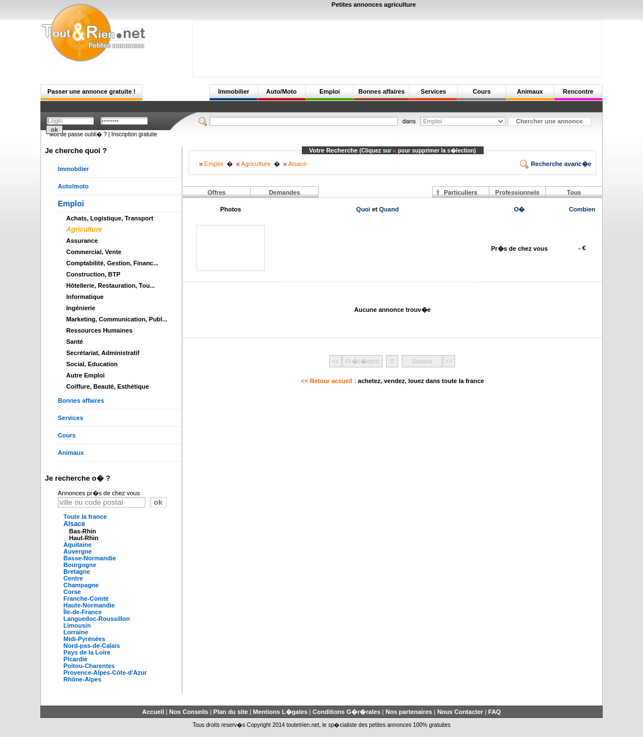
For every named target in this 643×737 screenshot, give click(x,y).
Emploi (329, 91)
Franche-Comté (86, 598)
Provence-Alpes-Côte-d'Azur (105, 672)
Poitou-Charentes (89, 665)
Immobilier (234, 91)
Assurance (82, 240)
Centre (73, 578)
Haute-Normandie (89, 605)
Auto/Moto (281, 91)
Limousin (77, 625)
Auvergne (77, 551)
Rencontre (578, 91)
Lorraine (75, 632)
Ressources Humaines (99, 330)
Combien (582, 209)
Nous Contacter (460, 711)
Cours (482, 91)
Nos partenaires (408, 711)
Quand (389, 209)
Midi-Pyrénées (84, 638)
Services (433, 91)
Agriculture (84, 229)
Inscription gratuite (134, 134)
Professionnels (517, 192)
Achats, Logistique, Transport (109, 218)
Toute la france (85, 516)
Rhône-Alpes (82, 679)
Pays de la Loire (87, 652)
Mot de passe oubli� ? (78, 134)
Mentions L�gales (280, 711)
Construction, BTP (93, 274)
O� (519, 209)
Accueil (153, 711)
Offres (217, 192)
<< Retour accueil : (392, 380)
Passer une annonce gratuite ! (91, 91)
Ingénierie (80, 308)
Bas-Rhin (82, 531)
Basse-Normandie (89, 558)
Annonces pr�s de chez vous (99, 493)
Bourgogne (80, 564)
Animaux (530, 91)
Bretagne (76, 571)
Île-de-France (82, 612)
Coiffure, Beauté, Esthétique (107, 386)
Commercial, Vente (93, 251)
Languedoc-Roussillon (96, 618)
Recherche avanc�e (555, 163)
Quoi (363, 209)
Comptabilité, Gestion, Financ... (112, 263)
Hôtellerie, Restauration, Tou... (110, 285)
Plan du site (230, 711)
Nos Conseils (188, 711)
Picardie (75, 659)
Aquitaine (77, 544)
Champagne (81, 585)
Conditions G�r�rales (346, 711)
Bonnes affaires (382, 91)
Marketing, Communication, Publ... (116, 319)
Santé (74, 341)
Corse (72, 591)
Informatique (85, 296)
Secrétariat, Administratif (102, 352)
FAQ (494, 711)
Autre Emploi (85, 375)
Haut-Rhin (84, 538)
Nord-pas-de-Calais (91, 645)
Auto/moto (73, 186)
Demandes (284, 192)
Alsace (74, 524)
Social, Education (92, 364)
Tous (574, 192)
